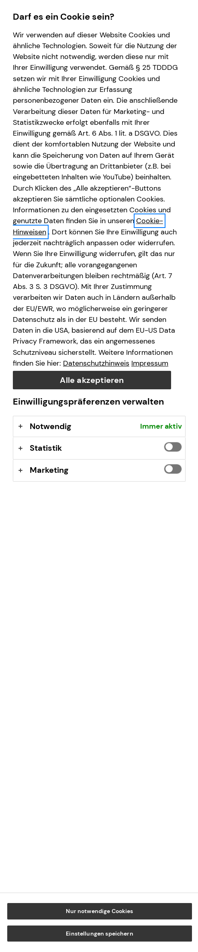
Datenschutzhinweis (96, 363)
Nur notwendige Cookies (99, 911)
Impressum (149, 363)
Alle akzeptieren (92, 380)
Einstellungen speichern (99, 933)
